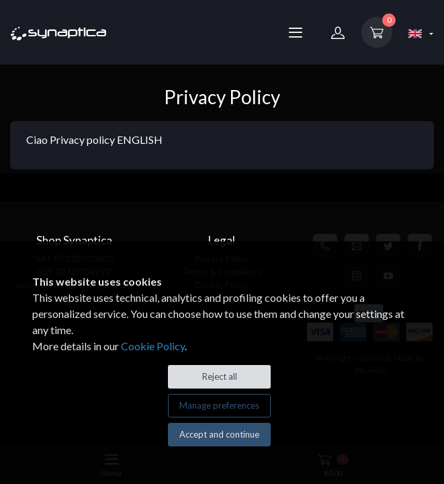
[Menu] (295, 32)
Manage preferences (219, 405)
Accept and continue (219, 434)
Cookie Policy (153, 345)
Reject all (219, 376)
